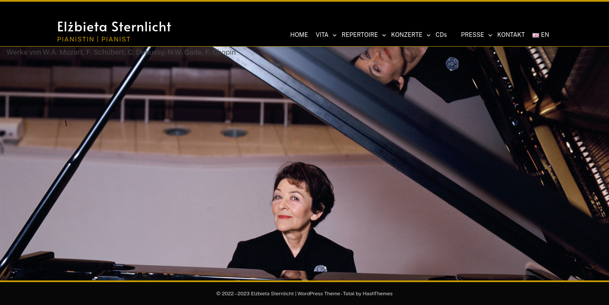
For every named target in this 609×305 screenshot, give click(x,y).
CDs (441, 34)
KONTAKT (511, 34)
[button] (497, 16)
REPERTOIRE (363, 35)
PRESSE (476, 35)
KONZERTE (410, 35)
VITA (325, 35)
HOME (299, 34)
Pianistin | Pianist (94, 39)
